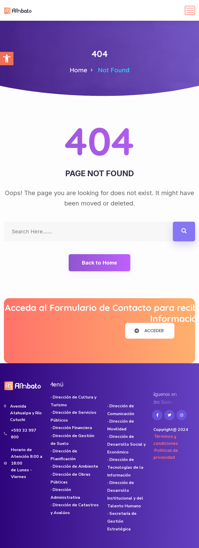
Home (78, 70)
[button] (6, 58)
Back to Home (99, 263)
